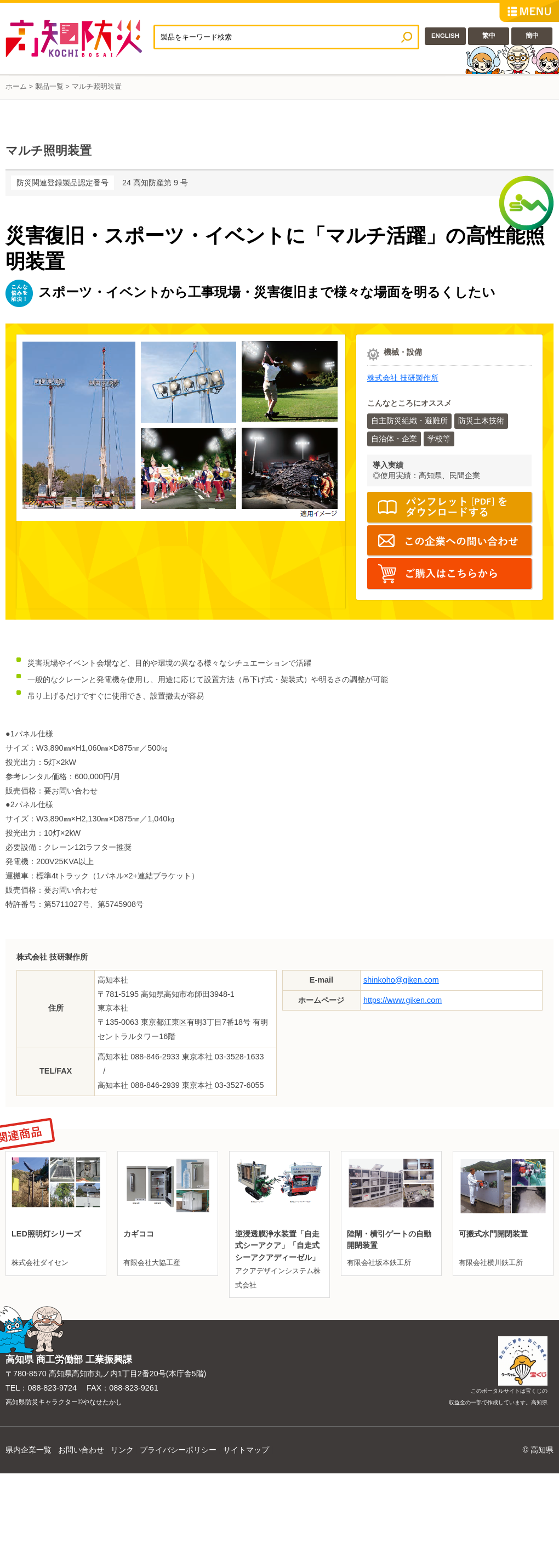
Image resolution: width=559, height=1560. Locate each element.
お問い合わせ (81, 1449)
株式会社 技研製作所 (402, 377)
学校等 (438, 438)
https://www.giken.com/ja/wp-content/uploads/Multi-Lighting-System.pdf (449, 573)
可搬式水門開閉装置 (493, 1233)
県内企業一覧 (28, 1449)
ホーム (16, 86)
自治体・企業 (394, 438)
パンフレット (449, 507)
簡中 (532, 35)
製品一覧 (49, 86)
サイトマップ (246, 1449)
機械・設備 (403, 352)
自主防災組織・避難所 (409, 420)
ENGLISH (445, 35)
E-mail (449, 540)
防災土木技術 (481, 420)
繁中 (488, 35)
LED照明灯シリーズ (46, 1233)
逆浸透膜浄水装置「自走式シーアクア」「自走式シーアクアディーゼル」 (277, 1245)
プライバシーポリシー (178, 1449)
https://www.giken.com (402, 1000)
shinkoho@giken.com (401, 979)
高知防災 (79, 38)
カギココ (138, 1233)
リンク (122, 1449)
